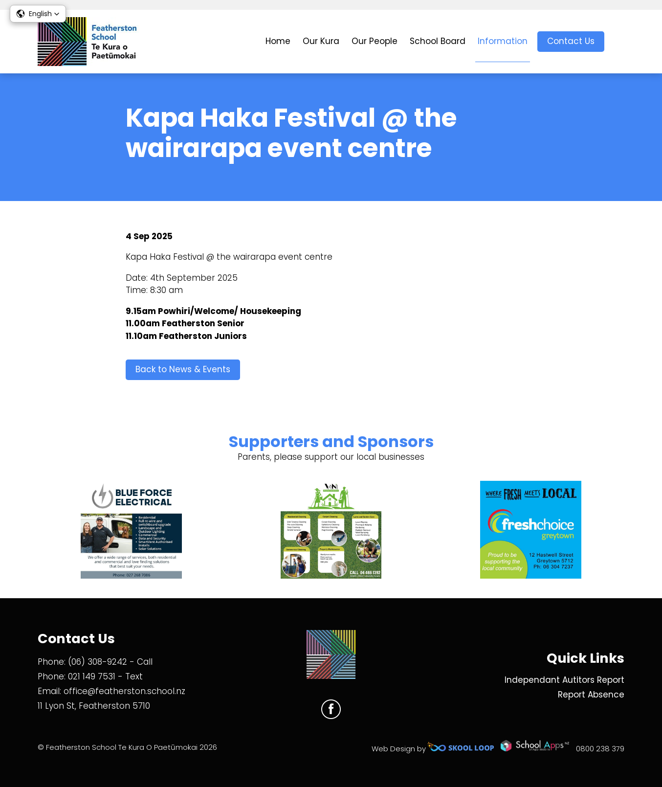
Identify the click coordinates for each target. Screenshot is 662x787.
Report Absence (591, 694)
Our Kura (321, 41)
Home (277, 41)
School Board (437, 41)
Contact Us (571, 41)
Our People (374, 41)
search (619, 42)
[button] (38, 13)
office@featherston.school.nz (124, 691)
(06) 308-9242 (97, 662)
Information (503, 41)
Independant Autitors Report (564, 680)
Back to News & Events (182, 369)
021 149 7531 (91, 676)
